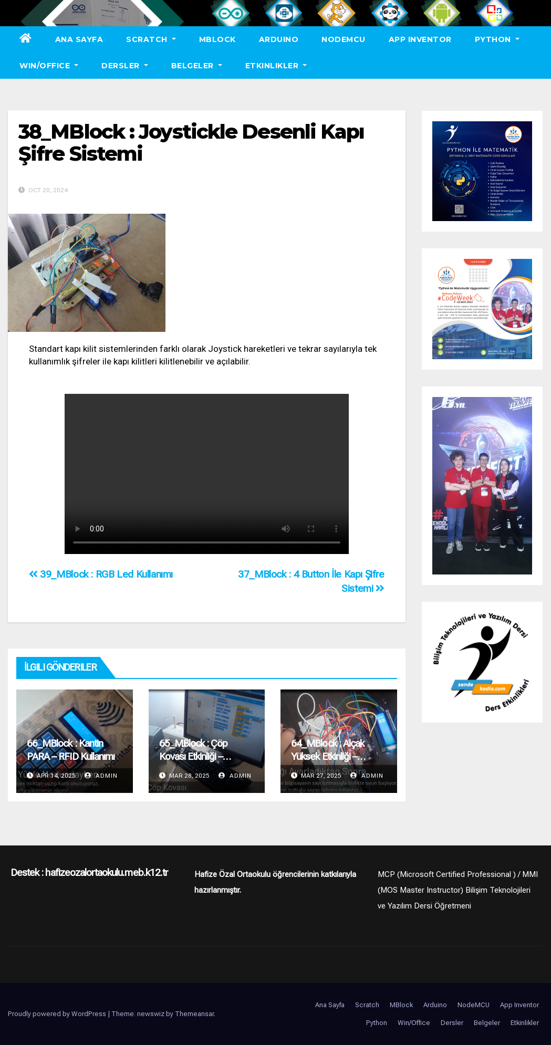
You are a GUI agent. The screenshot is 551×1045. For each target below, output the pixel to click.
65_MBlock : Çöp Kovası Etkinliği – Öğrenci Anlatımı (193, 756)
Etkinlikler (276, 65)
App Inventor (420, 39)
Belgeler (196, 65)
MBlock (217, 39)
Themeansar (194, 1014)
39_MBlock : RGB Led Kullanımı (101, 574)
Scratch (151, 39)
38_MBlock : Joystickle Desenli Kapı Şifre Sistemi (191, 142)
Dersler (124, 65)
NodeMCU (343, 39)
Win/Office (48, 65)
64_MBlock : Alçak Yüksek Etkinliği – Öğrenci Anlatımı (327, 756)
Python (497, 39)
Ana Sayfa (79, 39)
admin (101, 775)
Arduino (279, 39)
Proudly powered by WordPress (58, 1014)
